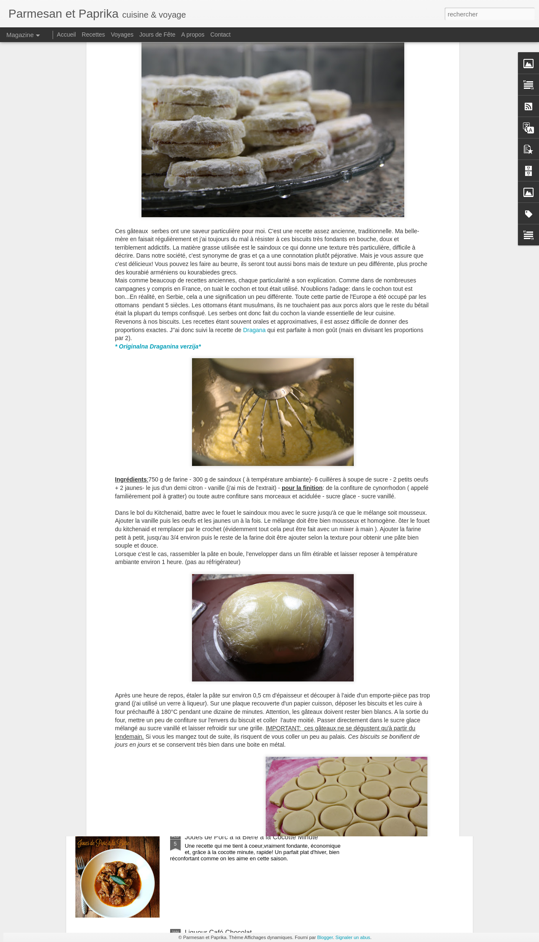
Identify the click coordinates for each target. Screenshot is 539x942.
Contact (221, 34)
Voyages (122, 34)
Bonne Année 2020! (214, 645)
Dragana (254, 182)
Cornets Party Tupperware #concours (240, 741)
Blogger (325, 937)
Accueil (66, 34)
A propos (192, 34)
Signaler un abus (353, 937)
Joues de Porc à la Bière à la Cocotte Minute (251, 837)
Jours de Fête (157, 34)
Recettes (93, 34)
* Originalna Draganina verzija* (158, 199)
